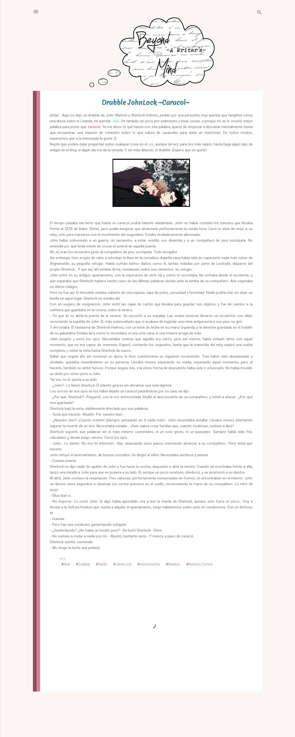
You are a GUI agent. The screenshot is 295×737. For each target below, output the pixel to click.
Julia (115, 121)
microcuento (150, 564)
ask (151, 144)
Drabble (84, 564)
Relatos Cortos (201, 564)
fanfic (102, 564)
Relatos (174, 564)
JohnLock (123, 564)
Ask (67, 564)
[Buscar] (259, 13)
